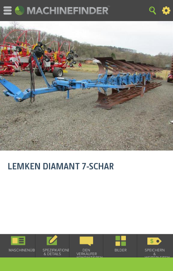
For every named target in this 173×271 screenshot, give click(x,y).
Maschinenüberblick (18, 250)
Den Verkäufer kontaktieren (86, 254)
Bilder (121, 250)
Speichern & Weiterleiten (154, 254)
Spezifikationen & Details (52, 252)
